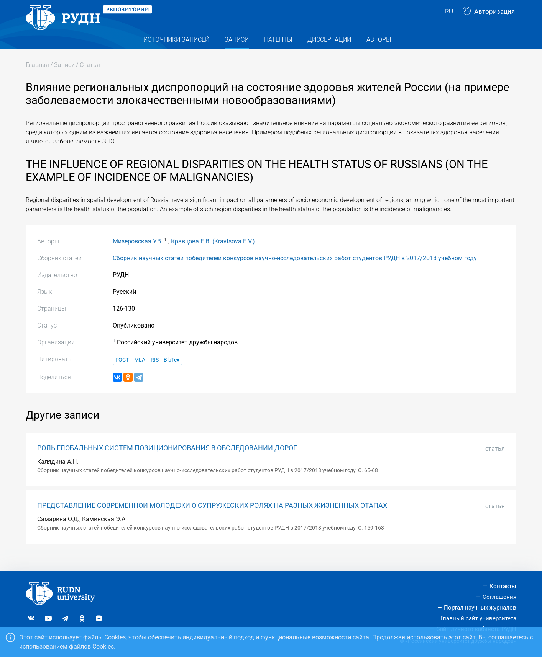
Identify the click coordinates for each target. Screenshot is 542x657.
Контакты (502, 586)
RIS (155, 371)
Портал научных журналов (480, 607)
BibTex (171, 371)
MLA (139, 371)
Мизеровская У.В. (138, 253)
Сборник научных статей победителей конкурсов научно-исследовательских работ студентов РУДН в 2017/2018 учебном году (295, 270)
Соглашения (499, 597)
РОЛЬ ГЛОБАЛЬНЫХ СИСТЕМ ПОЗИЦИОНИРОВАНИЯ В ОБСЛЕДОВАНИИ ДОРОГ (167, 460)
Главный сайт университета (478, 618)
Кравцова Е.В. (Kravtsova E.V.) (213, 253)
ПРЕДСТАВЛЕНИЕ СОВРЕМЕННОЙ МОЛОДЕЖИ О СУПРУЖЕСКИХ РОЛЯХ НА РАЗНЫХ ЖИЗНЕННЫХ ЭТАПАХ (212, 517)
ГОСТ (122, 371)
